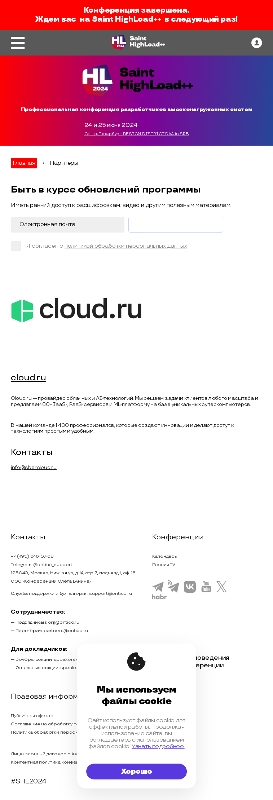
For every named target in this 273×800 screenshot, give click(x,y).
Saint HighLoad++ (126, 19)
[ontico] (256, 42)
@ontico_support (52, 564)
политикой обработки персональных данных (126, 246)
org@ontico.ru (63, 622)
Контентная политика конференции (52, 762)
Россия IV (163, 564)
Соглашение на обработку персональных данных (67, 724)
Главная (24, 163)
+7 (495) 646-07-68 (32, 556)
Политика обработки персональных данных (61, 732)
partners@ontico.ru (66, 630)
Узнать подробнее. (158, 746)
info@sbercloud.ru (34, 467)
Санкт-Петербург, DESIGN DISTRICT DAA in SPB (136, 134)
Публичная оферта (32, 715)
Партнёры (64, 163)
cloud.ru (28, 378)
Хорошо (136, 771)
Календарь (164, 556)
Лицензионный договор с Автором (51, 754)
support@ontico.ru (110, 593)
